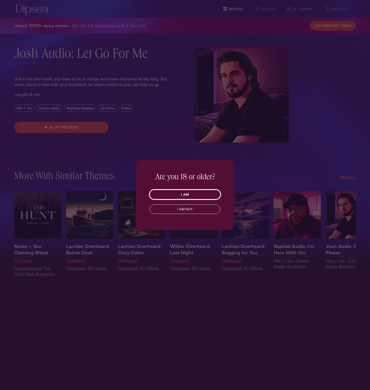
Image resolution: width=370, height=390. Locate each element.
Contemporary (28, 268)
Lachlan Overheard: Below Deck (87, 249)
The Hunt (23, 260)
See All (348, 177)
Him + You (24, 108)
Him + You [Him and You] (283, 260)
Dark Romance (39, 274)
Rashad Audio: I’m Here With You (294, 249)
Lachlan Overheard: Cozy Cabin (139, 249)
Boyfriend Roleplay (80, 108)
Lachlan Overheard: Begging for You (243, 249)
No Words (97, 268)
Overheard (75, 260)
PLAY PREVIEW (61, 127)
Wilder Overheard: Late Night (190, 249)
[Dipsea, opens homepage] (31, 10)
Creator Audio (49, 108)
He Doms (107, 108)
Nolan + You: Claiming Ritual (31, 249)
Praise (125, 108)
